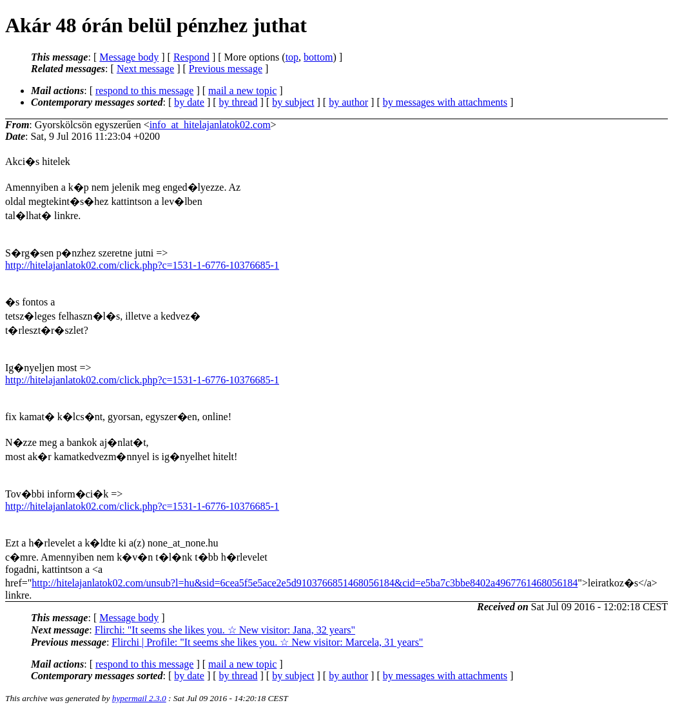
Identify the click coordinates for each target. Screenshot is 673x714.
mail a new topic (242, 90)
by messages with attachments (445, 102)
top (292, 57)
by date (189, 102)
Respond (191, 57)
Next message (145, 68)
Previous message (225, 68)
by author (348, 102)
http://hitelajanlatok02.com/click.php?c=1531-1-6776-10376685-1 (142, 265)
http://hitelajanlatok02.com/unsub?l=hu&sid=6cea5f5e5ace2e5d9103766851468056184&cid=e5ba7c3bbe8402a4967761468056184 (305, 582)
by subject (293, 102)
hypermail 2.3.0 (139, 698)
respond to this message (144, 90)
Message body (129, 57)
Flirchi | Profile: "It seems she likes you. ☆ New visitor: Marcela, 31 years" (267, 642)
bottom (318, 57)
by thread (238, 102)
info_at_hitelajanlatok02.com (210, 124)
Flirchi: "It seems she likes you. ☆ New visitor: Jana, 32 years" (225, 629)
